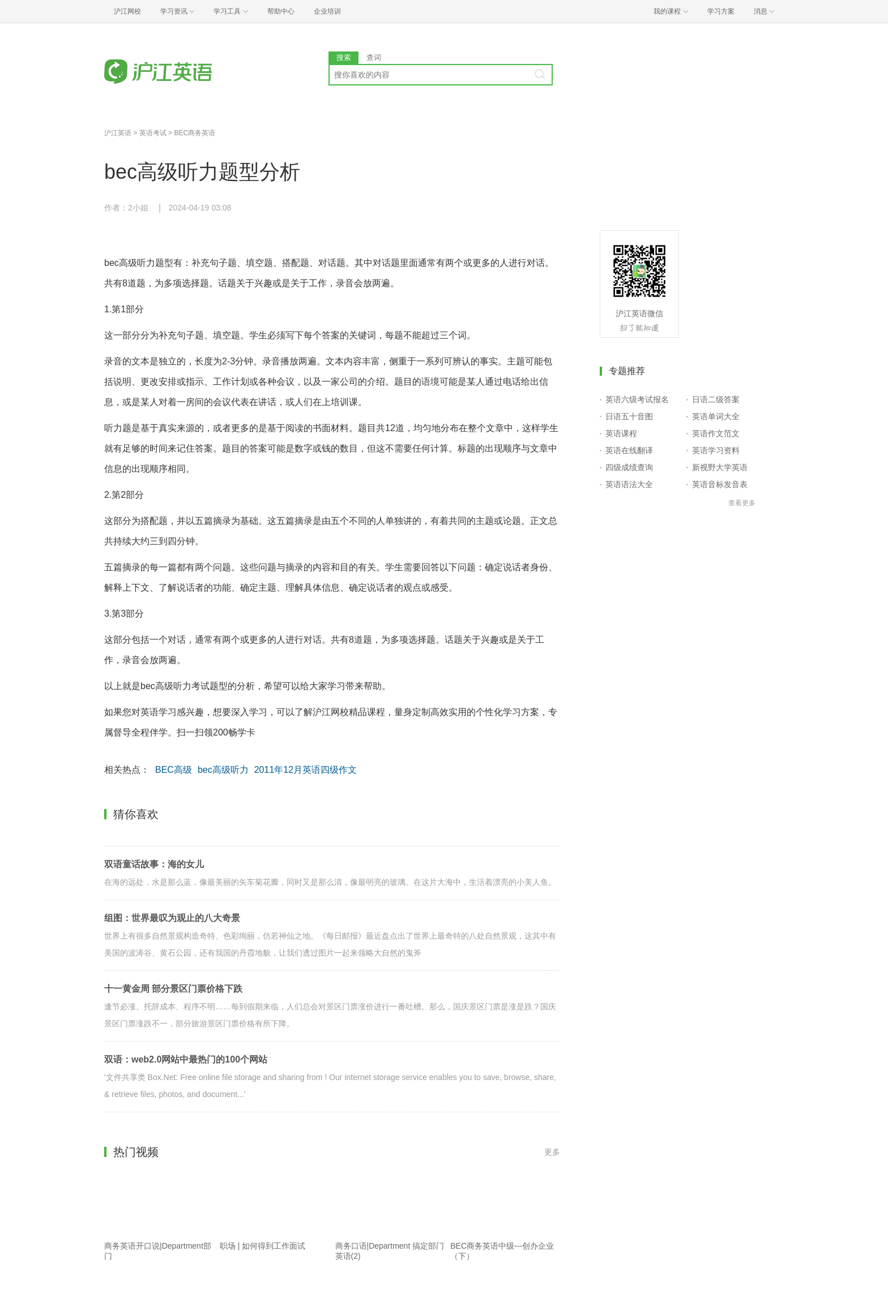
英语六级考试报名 (637, 399)
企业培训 (327, 11)
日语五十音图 (629, 416)
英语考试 (152, 133)
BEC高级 (173, 770)
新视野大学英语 (720, 467)
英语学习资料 (716, 450)
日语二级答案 (716, 399)
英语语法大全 (629, 484)
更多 (552, 1151)
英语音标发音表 (720, 484)
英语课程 (621, 433)
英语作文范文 (716, 433)
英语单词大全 (716, 416)
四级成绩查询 (629, 467)
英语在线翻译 (629, 450)
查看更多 (741, 503)
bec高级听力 (223, 770)
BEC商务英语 (194, 133)
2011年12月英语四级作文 (305, 770)
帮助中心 (280, 11)
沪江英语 (117, 133)
